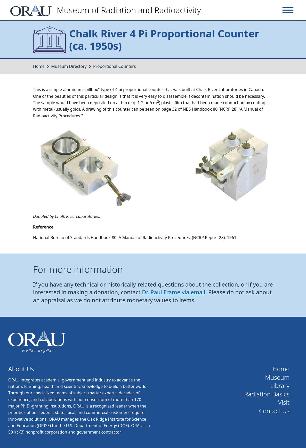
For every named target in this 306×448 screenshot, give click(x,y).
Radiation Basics (266, 394)
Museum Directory (69, 66)
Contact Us (274, 411)
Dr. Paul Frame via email (173, 292)
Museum (277, 377)
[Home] (107, 10)
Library (279, 385)
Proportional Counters (114, 66)
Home (39, 66)
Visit (283, 402)
